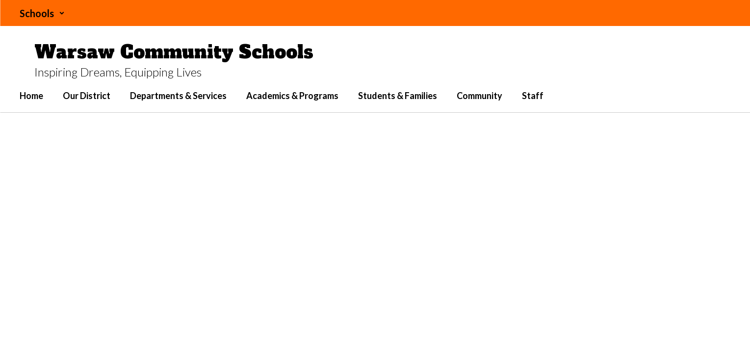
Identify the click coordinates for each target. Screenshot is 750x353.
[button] (42, 13)
